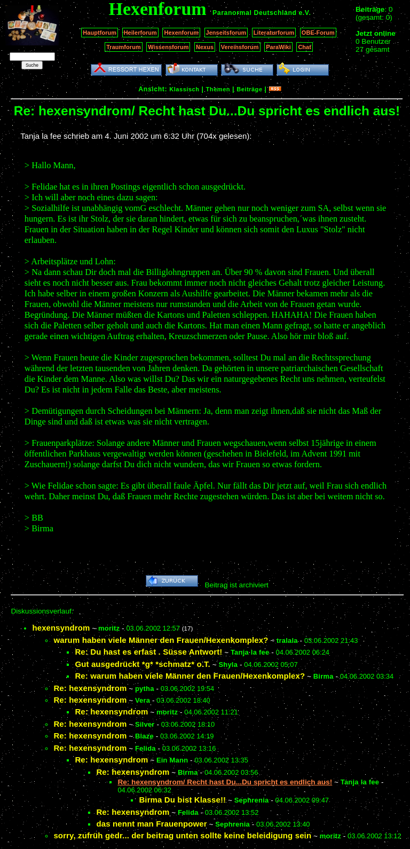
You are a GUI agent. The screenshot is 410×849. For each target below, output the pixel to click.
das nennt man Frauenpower (151, 823)
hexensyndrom (61, 627)
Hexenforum (181, 32)
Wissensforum (168, 47)
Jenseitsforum (226, 32)
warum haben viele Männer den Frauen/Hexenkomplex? (160, 639)
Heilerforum (140, 32)
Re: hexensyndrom (90, 688)
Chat (304, 47)
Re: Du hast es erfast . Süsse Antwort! (148, 651)
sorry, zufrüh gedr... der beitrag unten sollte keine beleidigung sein (182, 835)
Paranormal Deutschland (254, 13)
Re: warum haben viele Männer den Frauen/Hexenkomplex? (190, 675)
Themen (218, 89)
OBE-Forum (318, 32)
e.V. (304, 13)
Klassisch (184, 89)
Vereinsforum (240, 47)
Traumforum (123, 47)
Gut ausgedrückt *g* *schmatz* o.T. (142, 664)
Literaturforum (274, 32)
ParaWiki (278, 47)
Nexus (205, 47)
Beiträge (249, 89)
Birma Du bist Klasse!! (182, 799)
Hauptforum (99, 32)
